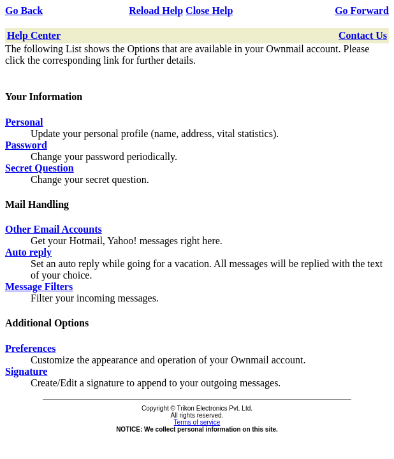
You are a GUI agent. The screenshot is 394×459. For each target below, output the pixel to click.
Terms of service (197, 422)
